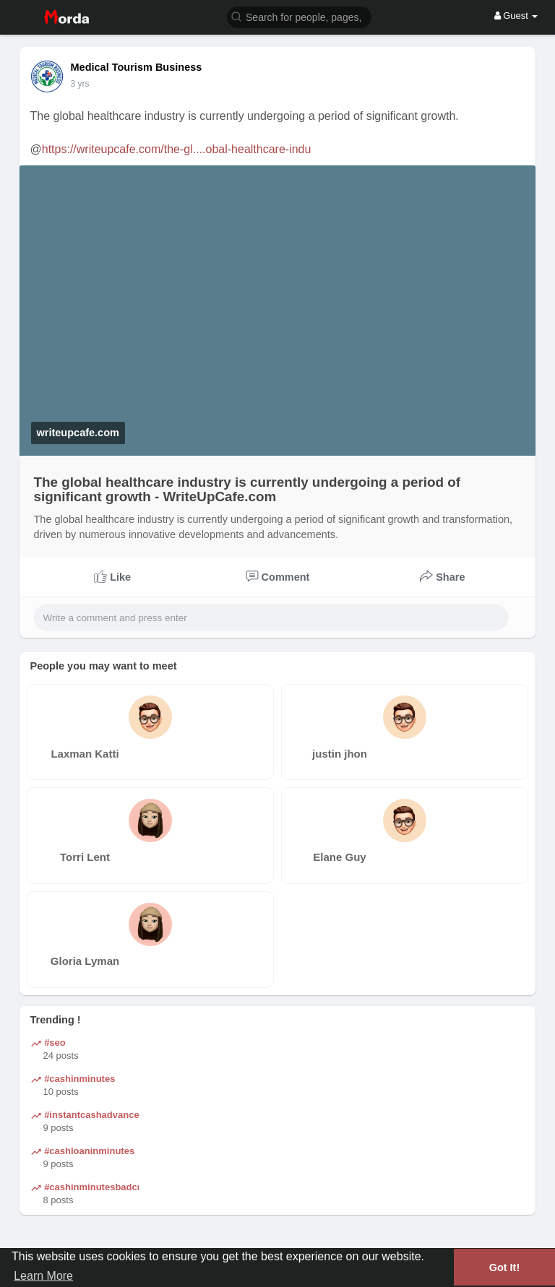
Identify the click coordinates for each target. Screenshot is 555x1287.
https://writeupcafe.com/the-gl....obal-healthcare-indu (176, 149)
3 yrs (80, 84)
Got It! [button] (504, 1267)
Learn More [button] (43, 1276)
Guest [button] (516, 15)
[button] (299, 16)
